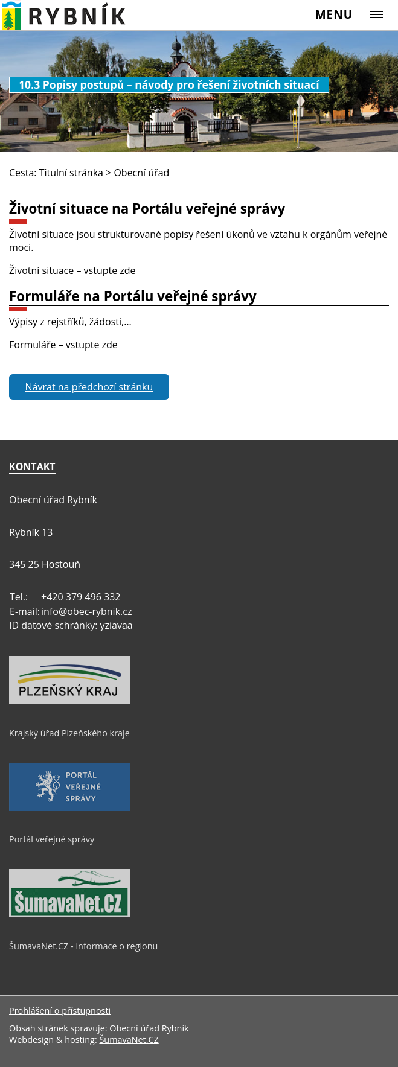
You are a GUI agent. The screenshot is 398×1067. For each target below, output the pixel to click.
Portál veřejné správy (51, 839)
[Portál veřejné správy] (69, 808)
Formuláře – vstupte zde (63, 344)
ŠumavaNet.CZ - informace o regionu (83, 946)
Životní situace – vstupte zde (72, 270)
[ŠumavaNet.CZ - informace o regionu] (69, 914)
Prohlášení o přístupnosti (60, 1010)
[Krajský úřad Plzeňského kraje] (69, 701)
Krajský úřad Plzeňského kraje (69, 733)
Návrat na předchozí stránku (89, 386)
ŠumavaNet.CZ (128, 1039)
